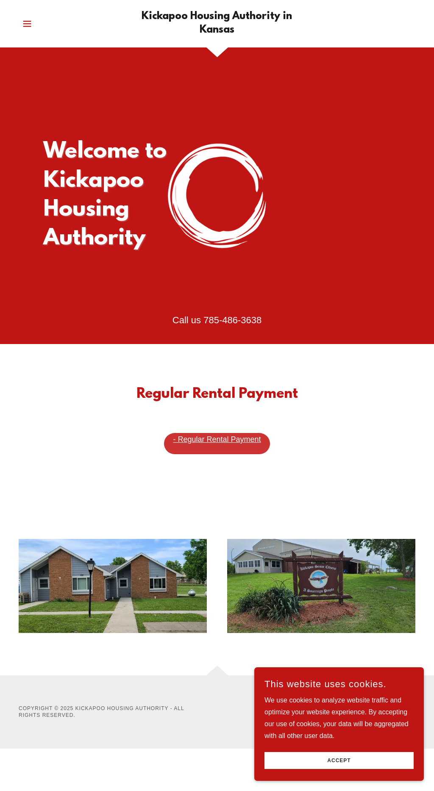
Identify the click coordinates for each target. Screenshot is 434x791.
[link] (217, 30)
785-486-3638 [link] (232, 320)
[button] (27, 23)
